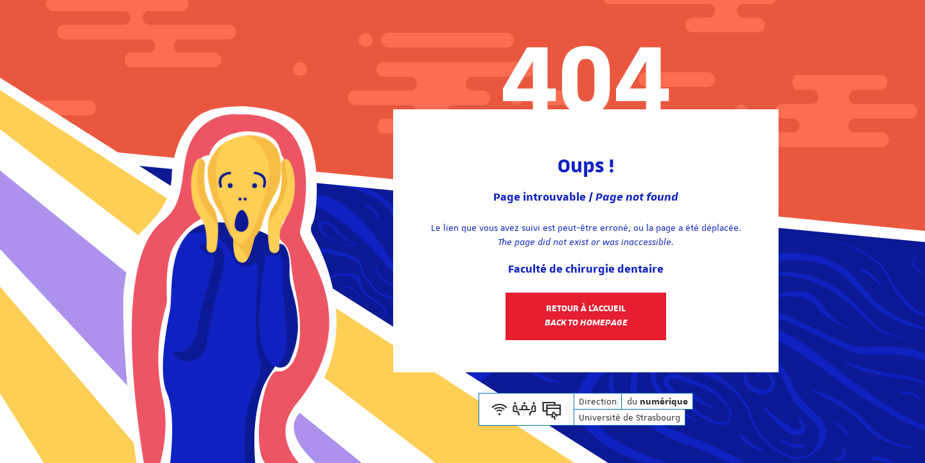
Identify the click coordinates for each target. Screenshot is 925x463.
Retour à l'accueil (586, 316)
